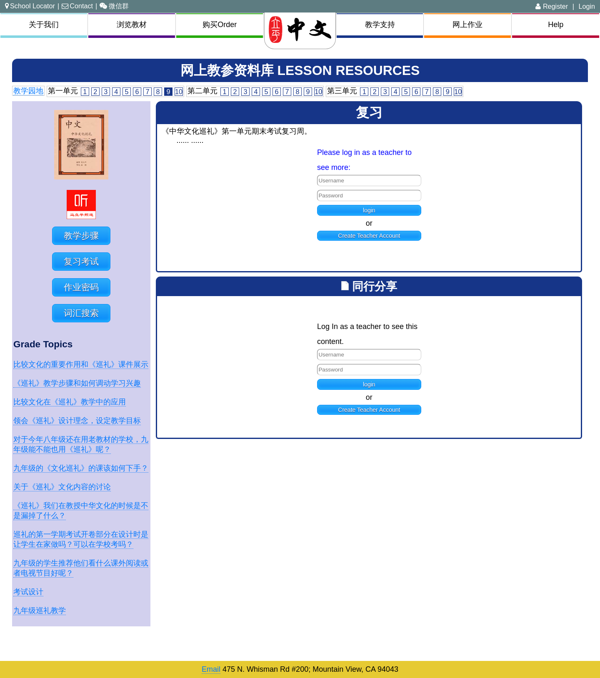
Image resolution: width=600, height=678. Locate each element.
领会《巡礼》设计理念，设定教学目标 (77, 420)
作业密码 (81, 287)
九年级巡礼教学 (39, 610)
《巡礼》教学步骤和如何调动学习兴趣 (77, 383)
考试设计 (28, 592)
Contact (77, 6)
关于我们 (44, 24)
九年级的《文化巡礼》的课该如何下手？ (80, 468)
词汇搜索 (81, 313)
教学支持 (380, 24)
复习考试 (81, 261)
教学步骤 (81, 235)
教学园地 (28, 91)
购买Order (219, 24)
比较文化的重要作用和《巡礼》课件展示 (80, 364)
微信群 (114, 6)
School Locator (30, 6)
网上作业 (467, 24)
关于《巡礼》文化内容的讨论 (62, 487)
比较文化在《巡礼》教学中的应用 (69, 402)
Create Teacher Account (369, 235)
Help (555, 24)
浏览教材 (132, 24)
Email (211, 669)
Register (551, 6)
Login (586, 6)
